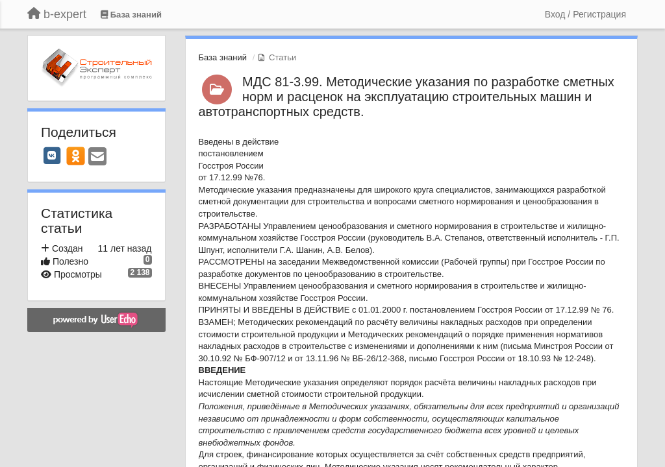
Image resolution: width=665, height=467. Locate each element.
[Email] (97, 157)
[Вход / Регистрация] (585, 14)
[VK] (52, 155)
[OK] (75, 155)
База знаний (223, 57)
